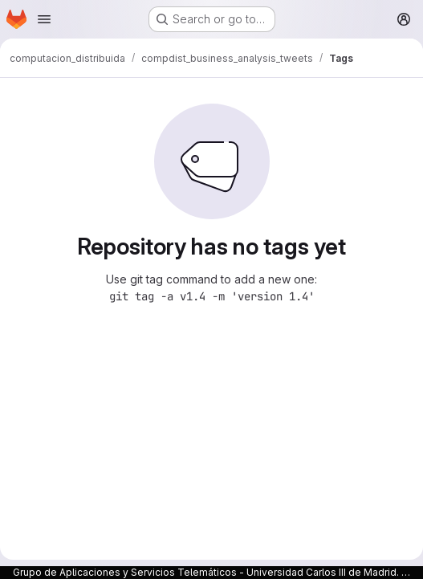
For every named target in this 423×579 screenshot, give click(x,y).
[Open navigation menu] (44, 19)
